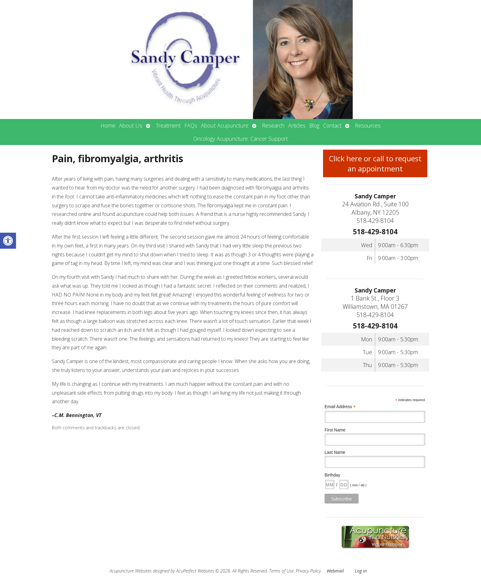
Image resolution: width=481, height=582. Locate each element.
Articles (297, 125)
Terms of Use (281, 571)
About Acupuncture (224, 125)
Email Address (340, 407)
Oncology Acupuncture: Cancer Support (240, 138)
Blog (314, 125)
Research (273, 125)
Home (108, 125)
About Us (130, 125)
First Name (335, 429)
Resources (368, 125)
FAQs (190, 125)
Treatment (168, 125)
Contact (332, 125)
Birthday (332, 475)
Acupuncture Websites (131, 571)
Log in (361, 571)
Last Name (335, 452)
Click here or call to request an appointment (375, 163)
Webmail (335, 571)
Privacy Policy (308, 571)
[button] (8, 241)
